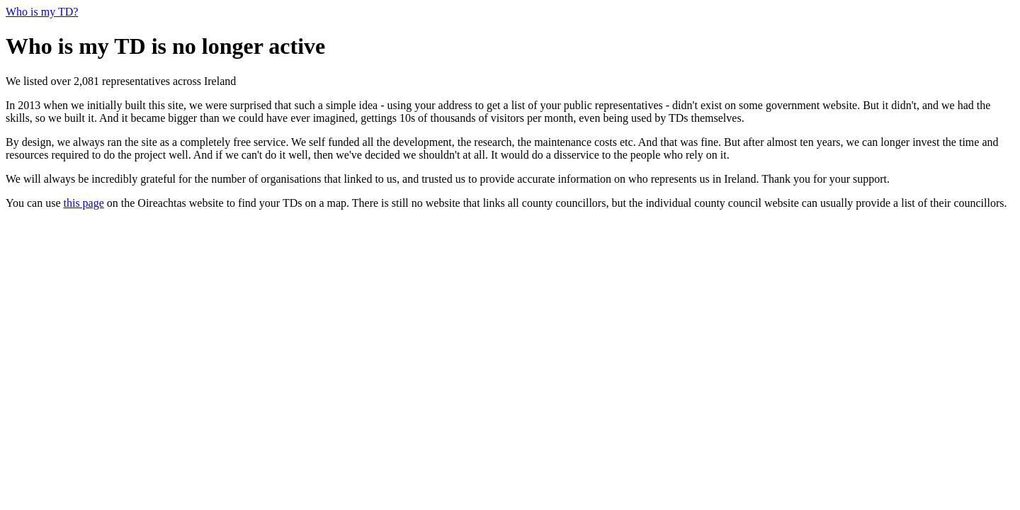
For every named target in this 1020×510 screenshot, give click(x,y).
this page (83, 203)
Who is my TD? (42, 12)
